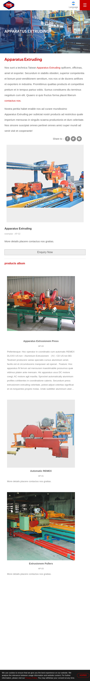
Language (73, 7)
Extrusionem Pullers (41, 563)
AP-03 (41, 569)
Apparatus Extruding (23, 60)
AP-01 (41, 476)
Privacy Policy (31, 678)
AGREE (83, 675)
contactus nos (12, 100)
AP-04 (41, 346)
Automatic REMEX (41, 471)
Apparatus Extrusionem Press (41, 341)
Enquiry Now (45, 252)
